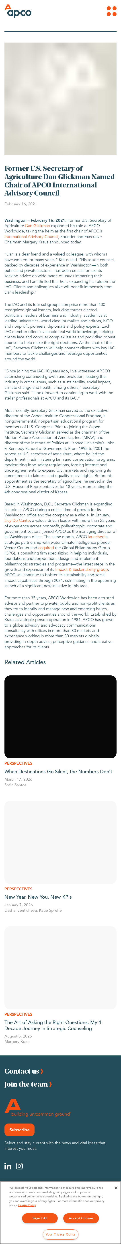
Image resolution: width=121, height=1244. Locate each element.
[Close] (116, 1188)
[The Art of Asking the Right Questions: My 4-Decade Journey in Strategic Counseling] (60, 967)
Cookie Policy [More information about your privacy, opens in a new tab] (27, 1205)
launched (96, 537)
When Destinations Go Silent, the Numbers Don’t (59, 771)
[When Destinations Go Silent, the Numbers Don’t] (60, 716)
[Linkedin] (7, 1166)
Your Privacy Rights (60, 1234)
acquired (46, 548)
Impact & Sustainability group (81, 569)
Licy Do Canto (17, 520)
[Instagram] (19, 1166)
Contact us (21, 1071)
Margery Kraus (17, 1041)
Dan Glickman (37, 226)
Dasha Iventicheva (20, 910)
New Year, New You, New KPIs (38, 897)
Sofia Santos (15, 785)
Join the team (26, 1084)
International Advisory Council (31, 237)
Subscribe (19, 1129)
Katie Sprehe (50, 910)
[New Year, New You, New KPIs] (60, 842)
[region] (60, 1212)
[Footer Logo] (37, 1108)
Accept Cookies (81, 1218)
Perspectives (18, 763)
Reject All (40, 1218)
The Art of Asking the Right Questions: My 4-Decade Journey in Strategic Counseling (53, 1025)
